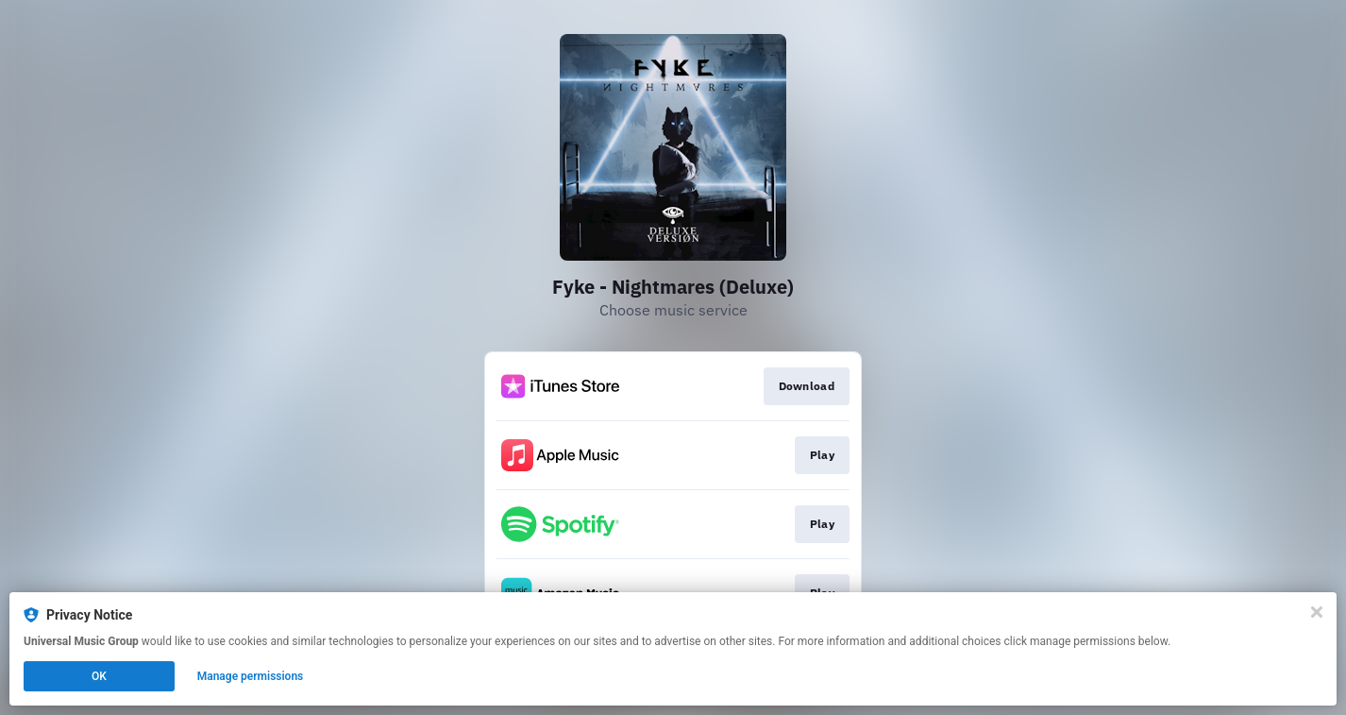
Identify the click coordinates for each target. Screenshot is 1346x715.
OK (99, 676)
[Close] (1317, 612)
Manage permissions (250, 676)
